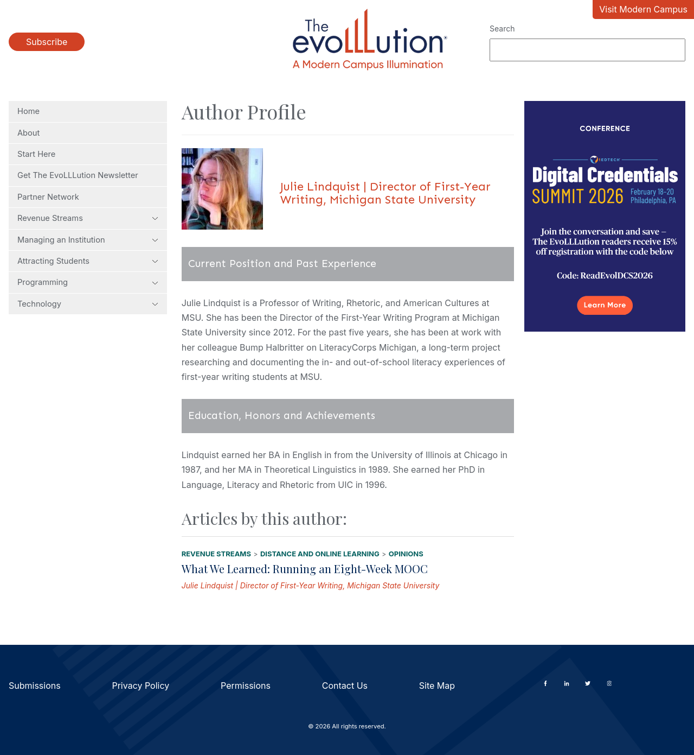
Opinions (406, 553)
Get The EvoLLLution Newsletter (77, 175)
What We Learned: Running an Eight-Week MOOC (305, 568)
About (28, 133)
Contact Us (345, 685)
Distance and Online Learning (320, 553)
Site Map (437, 685)
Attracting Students (87, 261)
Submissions (35, 685)
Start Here (36, 154)
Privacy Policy (140, 685)
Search (502, 28)
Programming (87, 282)
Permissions (246, 685)
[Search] (587, 50)
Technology (87, 304)
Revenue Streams (87, 218)
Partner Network (48, 197)
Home (28, 111)
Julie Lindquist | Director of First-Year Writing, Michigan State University (311, 585)
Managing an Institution (87, 240)
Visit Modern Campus (643, 9)
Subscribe (46, 41)
